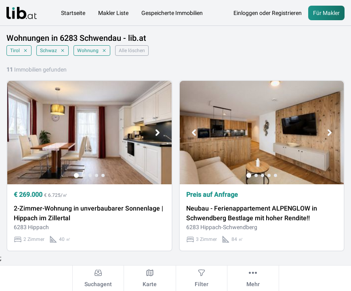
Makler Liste (113, 13)
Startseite (73, 13)
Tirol (19, 50)
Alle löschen (132, 50)
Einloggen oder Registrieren (267, 13)
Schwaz (52, 50)
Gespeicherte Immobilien (172, 13)
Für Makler (326, 13)
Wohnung (92, 50)
